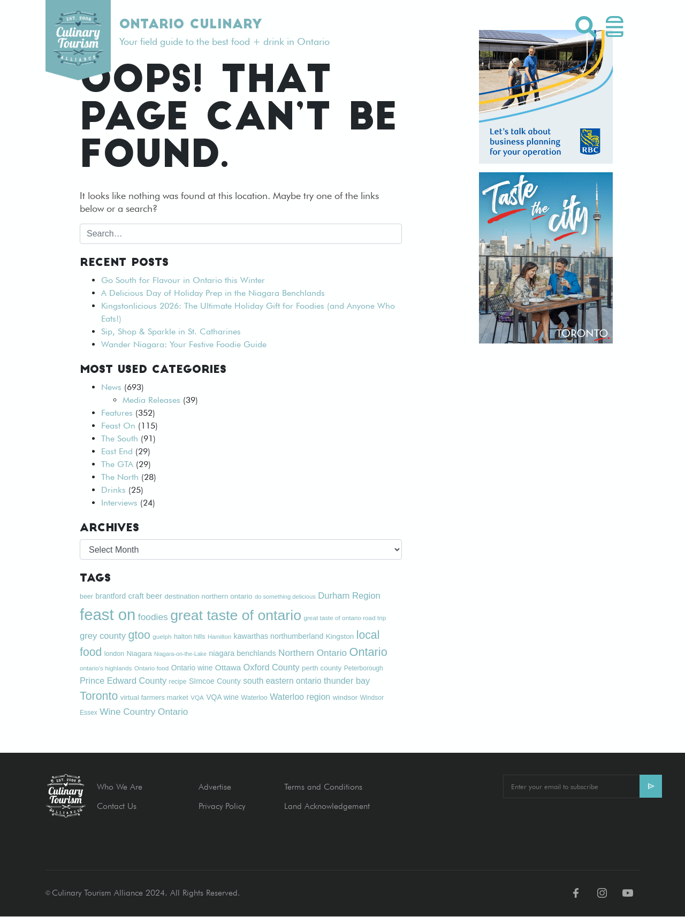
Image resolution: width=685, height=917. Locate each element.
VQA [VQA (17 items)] (197, 697)
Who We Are (119, 787)
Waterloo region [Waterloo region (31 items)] (300, 696)
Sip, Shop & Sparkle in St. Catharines (171, 331)
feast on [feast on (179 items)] (107, 614)
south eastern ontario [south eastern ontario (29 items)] (282, 680)
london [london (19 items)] (114, 654)
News (111, 387)
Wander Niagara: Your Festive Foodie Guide (184, 344)
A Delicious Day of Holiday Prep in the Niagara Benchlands (213, 293)
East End (117, 451)
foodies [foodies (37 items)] (153, 617)
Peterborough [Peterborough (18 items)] (363, 668)
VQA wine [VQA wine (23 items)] (222, 697)
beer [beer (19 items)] (86, 596)
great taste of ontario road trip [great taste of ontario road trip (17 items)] (344, 617)
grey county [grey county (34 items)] (103, 636)
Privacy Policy (222, 806)
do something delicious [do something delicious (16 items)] (285, 596)
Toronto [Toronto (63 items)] (99, 696)
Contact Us (116, 806)
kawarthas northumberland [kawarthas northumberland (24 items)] (279, 636)
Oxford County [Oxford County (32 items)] (271, 667)
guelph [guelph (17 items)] (162, 636)
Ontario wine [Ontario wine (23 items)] (192, 667)
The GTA (117, 464)
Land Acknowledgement (327, 806)
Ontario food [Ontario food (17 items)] (151, 667)
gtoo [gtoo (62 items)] (139, 635)
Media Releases (151, 400)
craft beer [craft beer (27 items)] (145, 595)
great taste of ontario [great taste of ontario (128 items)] (235, 615)
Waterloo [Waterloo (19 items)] (254, 697)
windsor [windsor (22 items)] (345, 697)
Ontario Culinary (190, 25)
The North (120, 477)
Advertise (215, 787)
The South (119, 438)
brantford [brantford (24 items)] (110, 596)
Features (117, 413)
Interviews (119, 503)
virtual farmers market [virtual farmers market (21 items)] (154, 697)
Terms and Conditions (323, 787)
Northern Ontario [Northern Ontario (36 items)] (312, 652)
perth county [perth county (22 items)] (321, 668)
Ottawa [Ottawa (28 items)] (228, 667)
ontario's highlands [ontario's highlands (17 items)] (106, 667)
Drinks (113, 490)
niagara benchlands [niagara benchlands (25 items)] (242, 653)
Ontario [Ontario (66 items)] (368, 652)
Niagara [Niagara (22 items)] (138, 653)
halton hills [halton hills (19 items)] (190, 636)
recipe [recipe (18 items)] (178, 681)
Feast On (118, 426)
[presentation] (584, 828)
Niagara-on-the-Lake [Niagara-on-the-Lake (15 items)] (180, 654)
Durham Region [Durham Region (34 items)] (349, 596)
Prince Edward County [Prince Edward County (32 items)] (123, 680)
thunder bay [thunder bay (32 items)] (347, 680)
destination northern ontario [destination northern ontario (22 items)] (209, 596)
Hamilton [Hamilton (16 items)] (219, 636)
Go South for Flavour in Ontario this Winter (183, 280)
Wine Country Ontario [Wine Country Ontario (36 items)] (144, 711)
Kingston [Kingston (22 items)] (340, 636)
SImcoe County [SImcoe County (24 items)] (215, 681)
